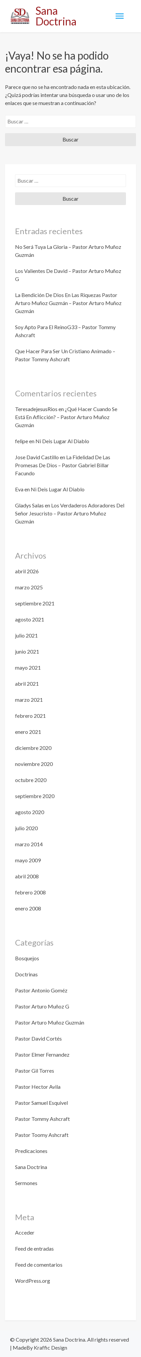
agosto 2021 (29, 619)
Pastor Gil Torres (34, 1070)
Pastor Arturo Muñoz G (42, 1006)
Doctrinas (26, 974)
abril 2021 (27, 683)
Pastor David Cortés (38, 1038)
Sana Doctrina (56, 16)
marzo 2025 (29, 587)
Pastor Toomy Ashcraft (41, 1135)
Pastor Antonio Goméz (41, 990)
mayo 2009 (28, 860)
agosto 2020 (29, 812)
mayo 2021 (28, 667)
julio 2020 (26, 828)
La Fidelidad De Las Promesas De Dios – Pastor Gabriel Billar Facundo (62, 465)
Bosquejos (27, 958)
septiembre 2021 (34, 603)
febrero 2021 (30, 715)
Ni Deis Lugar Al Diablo (62, 441)
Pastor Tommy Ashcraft (42, 1119)
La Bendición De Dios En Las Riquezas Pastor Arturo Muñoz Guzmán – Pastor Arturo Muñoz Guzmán (68, 303)
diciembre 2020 (33, 748)
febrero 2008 (30, 892)
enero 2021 (28, 732)
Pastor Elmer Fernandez (42, 1054)
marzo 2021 (29, 699)
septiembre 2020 (34, 796)
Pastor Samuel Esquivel (41, 1102)
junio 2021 (27, 651)
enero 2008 (28, 908)
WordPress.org (32, 1280)
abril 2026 (27, 571)
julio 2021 (26, 635)
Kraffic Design (50, 1347)
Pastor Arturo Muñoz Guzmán (49, 1022)
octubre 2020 (30, 780)
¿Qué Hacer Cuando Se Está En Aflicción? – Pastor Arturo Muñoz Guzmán (66, 417)
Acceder (24, 1232)
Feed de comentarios (38, 1264)
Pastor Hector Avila (37, 1086)
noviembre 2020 (34, 764)
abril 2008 (27, 876)
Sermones (26, 1183)
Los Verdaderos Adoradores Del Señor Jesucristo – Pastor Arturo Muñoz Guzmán (69, 513)
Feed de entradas (34, 1248)
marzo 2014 (29, 844)
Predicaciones (31, 1151)
